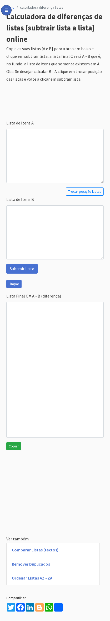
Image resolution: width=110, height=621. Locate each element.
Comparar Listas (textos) (35, 549)
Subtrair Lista (22, 268)
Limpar (14, 283)
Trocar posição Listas (84, 191)
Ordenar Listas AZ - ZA (32, 578)
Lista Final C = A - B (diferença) (33, 296)
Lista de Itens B (20, 199)
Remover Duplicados (31, 564)
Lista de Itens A (20, 123)
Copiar (14, 446)
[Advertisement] (55, 99)
